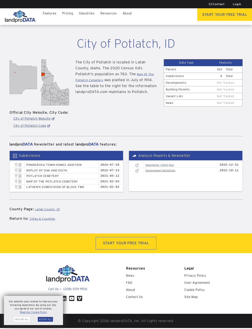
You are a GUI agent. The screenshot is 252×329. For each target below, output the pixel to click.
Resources (113, 16)
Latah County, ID (50, 209)
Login (237, 4)
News (130, 276)
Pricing (69, 16)
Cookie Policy (196, 291)
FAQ (129, 283)
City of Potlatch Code (32, 125)
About (133, 16)
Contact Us (135, 298)
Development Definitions (164, 170)
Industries (89, 16)
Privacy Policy (196, 276)
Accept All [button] (45, 319)
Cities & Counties (45, 218)
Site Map (191, 298)
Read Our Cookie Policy (33, 312)
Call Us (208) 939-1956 (67, 290)
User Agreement (198, 283)
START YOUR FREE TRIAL (126, 244)
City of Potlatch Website (35, 118)
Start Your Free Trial (219, 16)
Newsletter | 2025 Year (162, 165)
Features (50, 16)
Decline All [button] (22, 319)
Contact (217, 4)
